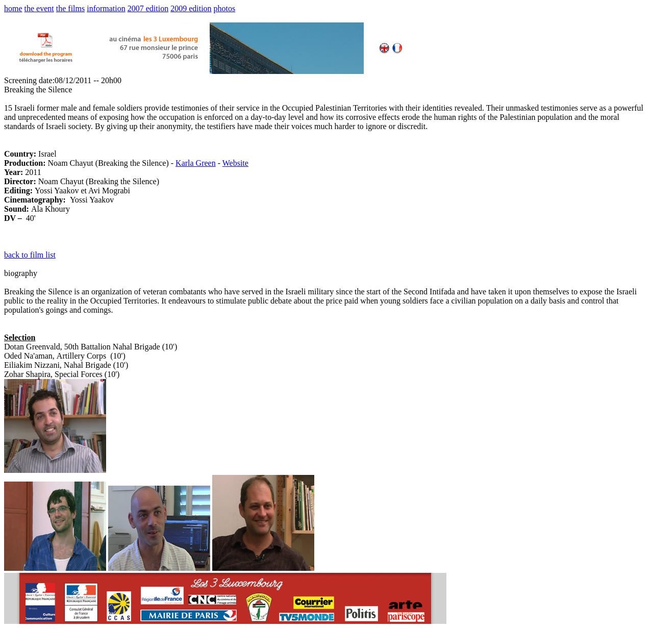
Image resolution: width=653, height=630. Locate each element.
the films (70, 8)
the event (39, 8)
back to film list (30, 254)
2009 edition (190, 8)
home (13, 8)
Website (235, 163)
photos (225, 8)
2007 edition (148, 8)
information (106, 8)
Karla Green (195, 163)
